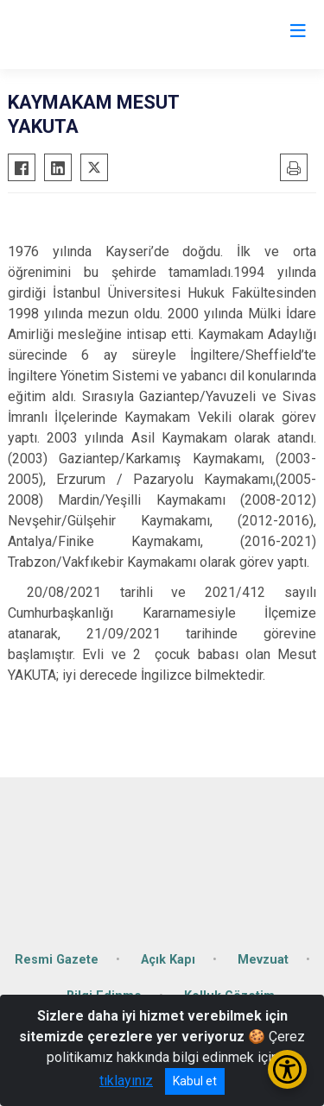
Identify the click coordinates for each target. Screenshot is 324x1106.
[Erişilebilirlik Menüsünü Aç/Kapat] (287, 1069)
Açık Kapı (168, 959)
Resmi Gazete (56, 959)
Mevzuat (263, 959)
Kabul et (195, 1081)
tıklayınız (126, 1080)
